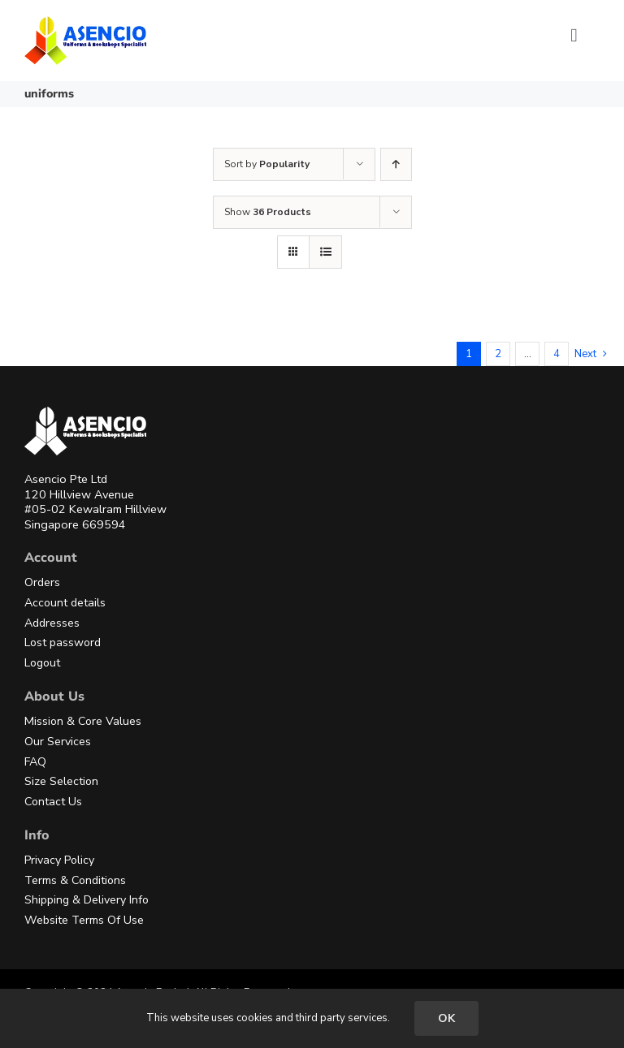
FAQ (35, 762)
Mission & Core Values (82, 721)
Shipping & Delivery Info (86, 900)
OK (446, 1018)
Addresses (52, 623)
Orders (42, 582)
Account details (65, 602)
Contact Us (53, 801)
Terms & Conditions (75, 880)
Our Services (57, 741)
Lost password (62, 642)
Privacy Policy (59, 860)
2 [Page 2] (498, 354)
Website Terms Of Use (84, 920)
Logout (42, 663)
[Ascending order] (396, 164)
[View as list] (325, 252)
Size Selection (61, 781)
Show (267, 211)
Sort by (267, 163)
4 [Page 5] (556, 354)
